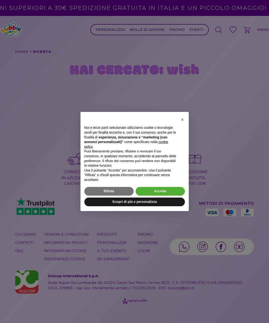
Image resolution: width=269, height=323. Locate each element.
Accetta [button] (160, 191)
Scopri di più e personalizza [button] (134, 202)
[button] (182, 120)
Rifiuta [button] (109, 191)
